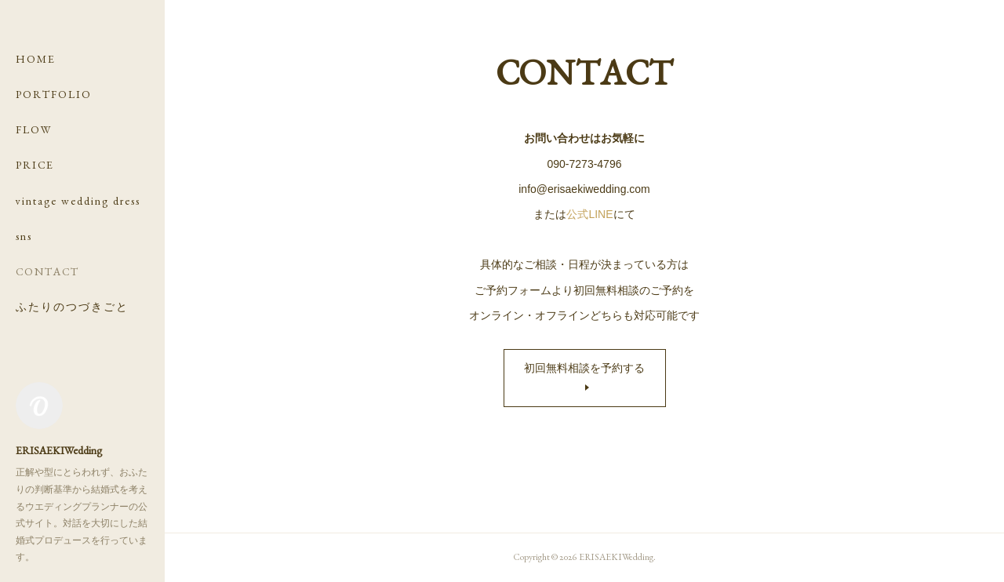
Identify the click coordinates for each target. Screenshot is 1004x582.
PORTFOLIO (54, 94)
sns (24, 236)
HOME (36, 59)
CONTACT (47, 271)
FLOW (34, 129)
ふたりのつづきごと (72, 307)
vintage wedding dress (78, 201)
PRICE (35, 165)
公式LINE (589, 214)
